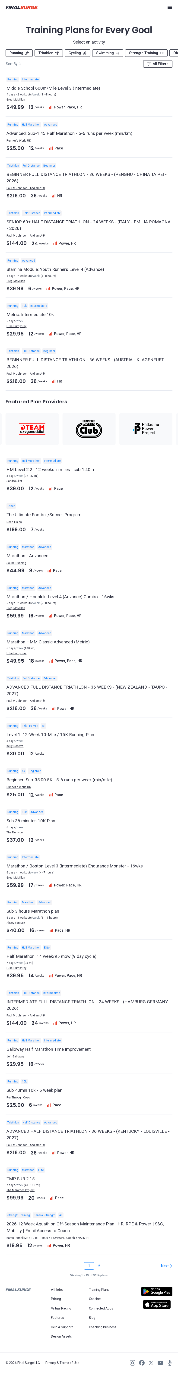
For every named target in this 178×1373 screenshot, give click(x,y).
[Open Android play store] (156, 1293)
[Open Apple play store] (156, 1304)
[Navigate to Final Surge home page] (22, 7)
